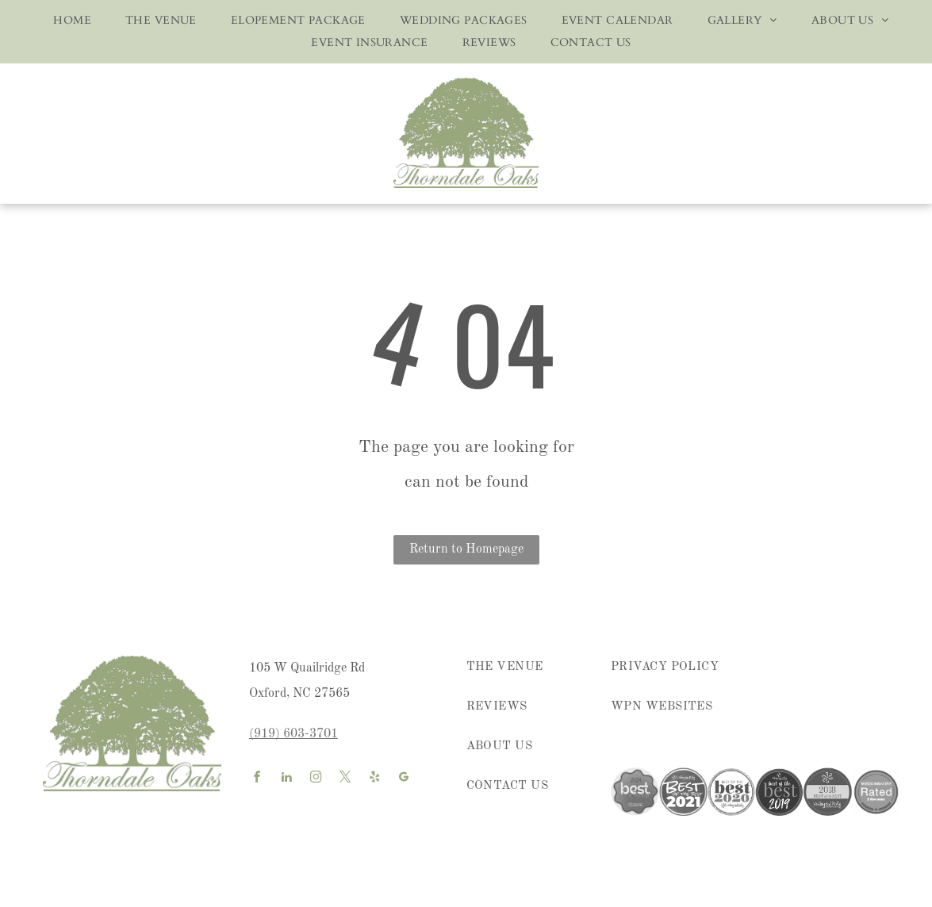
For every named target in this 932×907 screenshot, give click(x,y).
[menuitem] (67, 21)
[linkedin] (287, 779)
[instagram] (316, 779)
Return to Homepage (466, 549)
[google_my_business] (404, 779)
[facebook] (258, 779)
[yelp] (375, 779)
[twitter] (346, 779)
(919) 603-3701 (293, 734)
